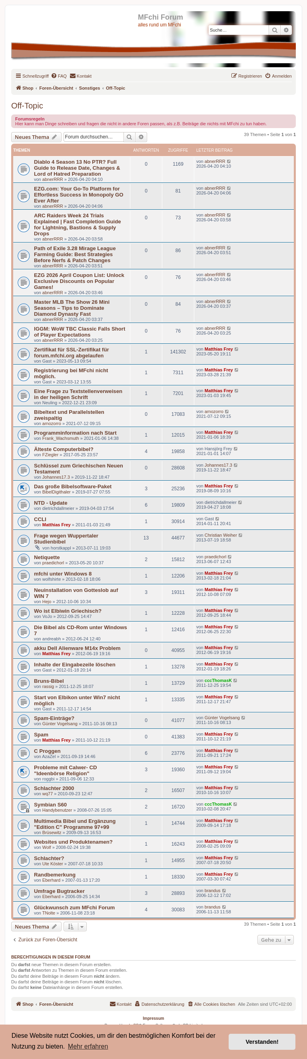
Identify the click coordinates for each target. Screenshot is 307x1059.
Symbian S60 (50, 805)
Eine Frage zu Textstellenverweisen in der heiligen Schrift (78, 394)
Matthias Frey (219, 349)
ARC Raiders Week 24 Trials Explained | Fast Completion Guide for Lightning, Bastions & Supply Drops (77, 225)
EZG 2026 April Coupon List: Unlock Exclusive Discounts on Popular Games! (79, 281)
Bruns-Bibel (49, 681)
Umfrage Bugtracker (59, 891)
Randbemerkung (55, 875)
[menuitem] (59, 76)
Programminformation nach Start (75, 433)
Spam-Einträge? (54, 718)
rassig (48, 686)
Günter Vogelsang (60, 723)
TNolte (48, 913)
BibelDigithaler (56, 491)
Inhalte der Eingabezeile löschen (75, 665)
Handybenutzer (57, 810)
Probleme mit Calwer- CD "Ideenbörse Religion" (65, 770)
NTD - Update (51, 503)
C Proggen (47, 751)
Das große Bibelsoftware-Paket (73, 486)
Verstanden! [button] (262, 1042)
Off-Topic (27, 105)
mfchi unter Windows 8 (63, 574)
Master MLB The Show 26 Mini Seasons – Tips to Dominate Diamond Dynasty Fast (72, 308)
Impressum (153, 1018)
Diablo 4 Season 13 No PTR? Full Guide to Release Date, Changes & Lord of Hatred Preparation (77, 168)
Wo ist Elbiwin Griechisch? (68, 611)
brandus (213, 890)
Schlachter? (49, 858)
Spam (41, 735)
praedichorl (53, 562)
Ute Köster (52, 863)
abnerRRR (52, 179)
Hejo (47, 601)
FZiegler (50, 454)
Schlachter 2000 (54, 788)
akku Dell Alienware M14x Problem (77, 648)
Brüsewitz (52, 832)
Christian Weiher (221, 535)
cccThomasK (218, 680)
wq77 (47, 793)
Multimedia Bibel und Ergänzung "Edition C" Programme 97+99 (75, 824)
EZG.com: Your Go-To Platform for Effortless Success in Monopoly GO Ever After (79, 195)
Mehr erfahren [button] (88, 1046)
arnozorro (51, 423)
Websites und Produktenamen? (73, 842)
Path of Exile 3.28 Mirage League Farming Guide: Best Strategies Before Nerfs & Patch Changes (75, 254)
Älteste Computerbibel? (64, 449)
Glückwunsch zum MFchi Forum (74, 908)
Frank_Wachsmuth (60, 438)
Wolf (46, 847)
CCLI (40, 519)
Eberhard (51, 880)
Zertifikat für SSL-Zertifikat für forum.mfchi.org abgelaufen (71, 353)
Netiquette (47, 557)
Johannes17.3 (56, 477)
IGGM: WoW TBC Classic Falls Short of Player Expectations (79, 332)
